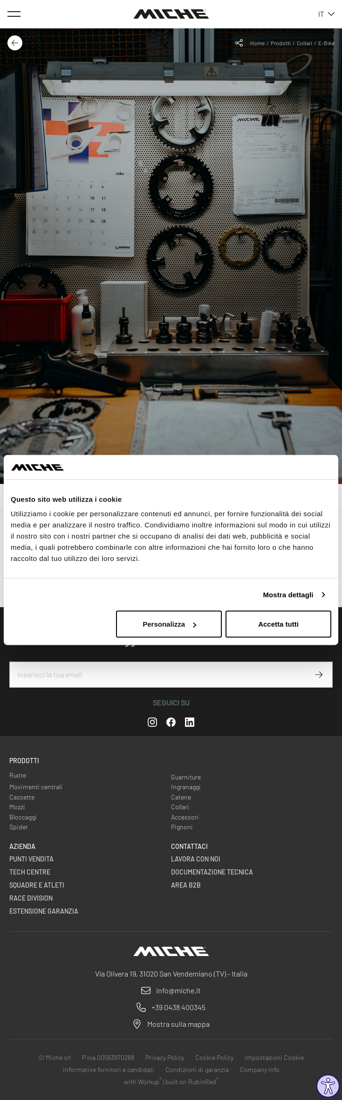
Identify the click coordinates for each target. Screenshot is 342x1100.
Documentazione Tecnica (212, 872)
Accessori (185, 817)
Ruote (17, 775)
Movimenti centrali (35, 787)
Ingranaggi (186, 787)
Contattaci (189, 846)
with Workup (143, 1082)
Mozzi (17, 807)
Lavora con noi (195, 859)
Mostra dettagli (288, 594)
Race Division (31, 898)
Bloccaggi (23, 817)
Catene (181, 797)
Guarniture (186, 777)
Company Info (260, 1069)
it (326, 14)
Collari (304, 43)
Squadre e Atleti (36, 885)
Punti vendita (31, 859)
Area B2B (186, 885)
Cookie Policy (214, 1057)
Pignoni (182, 827)
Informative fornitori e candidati (108, 1069)
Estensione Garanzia (43, 911)
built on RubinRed (192, 1082)
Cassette (21, 797)
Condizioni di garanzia (197, 1069)
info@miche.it (178, 990)
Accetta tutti (278, 624)
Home (257, 43)
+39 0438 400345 (178, 1007)
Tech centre (29, 872)
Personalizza (169, 624)
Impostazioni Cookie (274, 1057)
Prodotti (281, 43)
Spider (18, 827)
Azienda (22, 846)
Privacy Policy (164, 1057)
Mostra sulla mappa (178, 1023)
